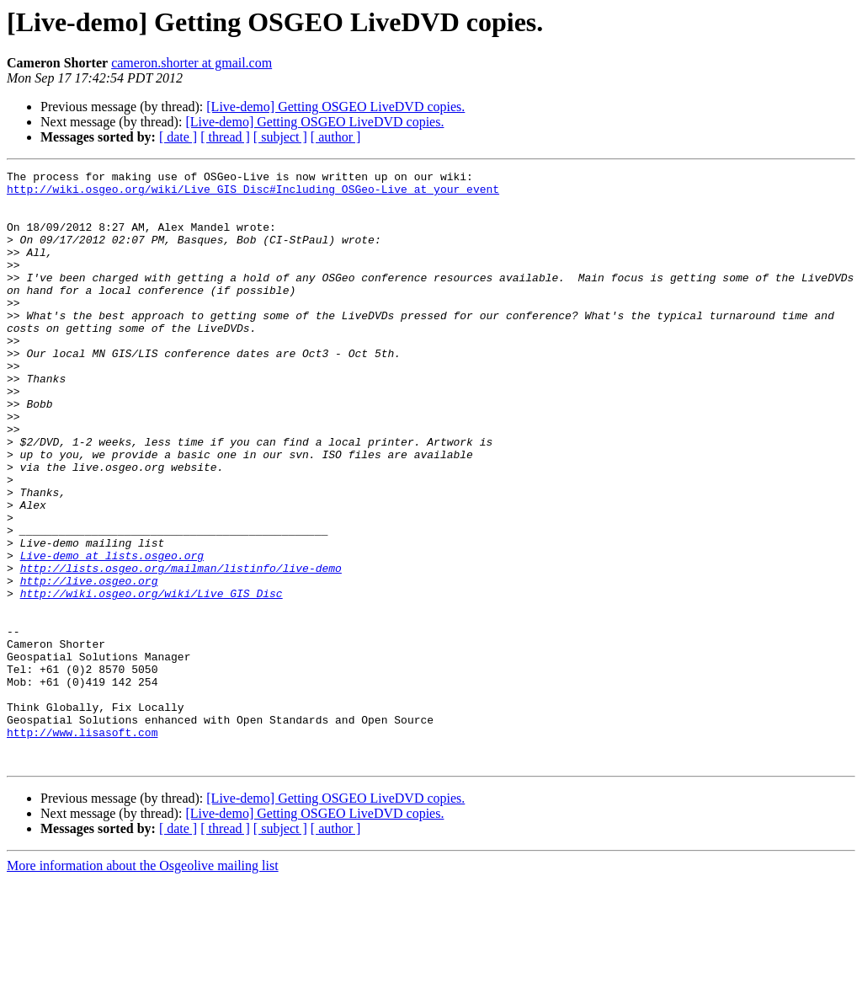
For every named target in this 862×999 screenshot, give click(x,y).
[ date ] (178, 137)
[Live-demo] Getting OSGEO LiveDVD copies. (335, 106)
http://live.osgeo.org (89, 663)
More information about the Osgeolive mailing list (143, 984)
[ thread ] (225, 137)
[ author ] (336, 137)
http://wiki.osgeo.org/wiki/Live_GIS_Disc (151, 678)
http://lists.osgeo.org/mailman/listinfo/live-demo (181, 648)
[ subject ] (280, 137)
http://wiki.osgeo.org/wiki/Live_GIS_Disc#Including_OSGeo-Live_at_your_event (253, 193)
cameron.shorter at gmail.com (191, 63)
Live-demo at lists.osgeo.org (112, 633)
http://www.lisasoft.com (82, 845)
